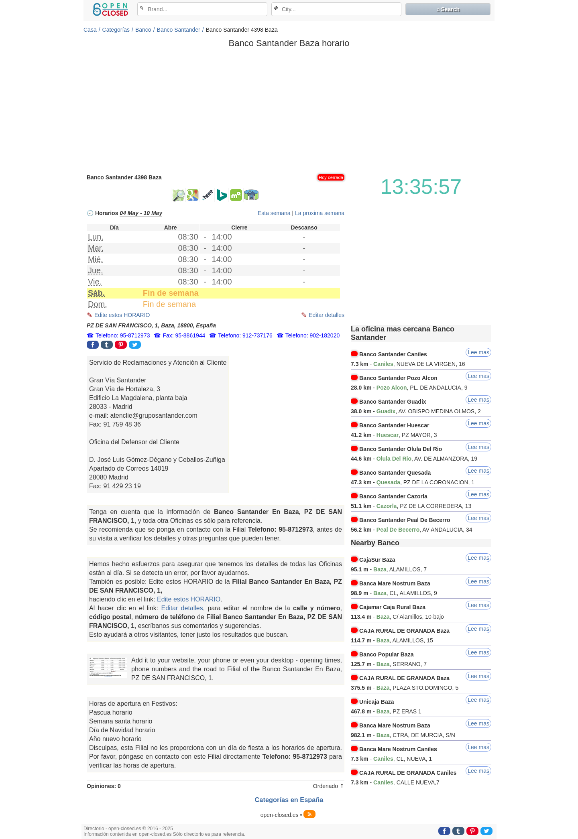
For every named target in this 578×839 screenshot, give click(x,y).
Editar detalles (326, 315)
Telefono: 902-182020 (312, 335)
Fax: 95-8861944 (184, 335)
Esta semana (274, 213)
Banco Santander (178, 29)
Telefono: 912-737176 (245, 335)
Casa (90, 29)
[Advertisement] (289, 110)
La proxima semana (319, 213)
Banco (143, 29)
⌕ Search (448, 9)
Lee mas (478, 352)
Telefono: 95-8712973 (123, 335)
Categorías (116, 29)
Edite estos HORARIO (122, 315)
